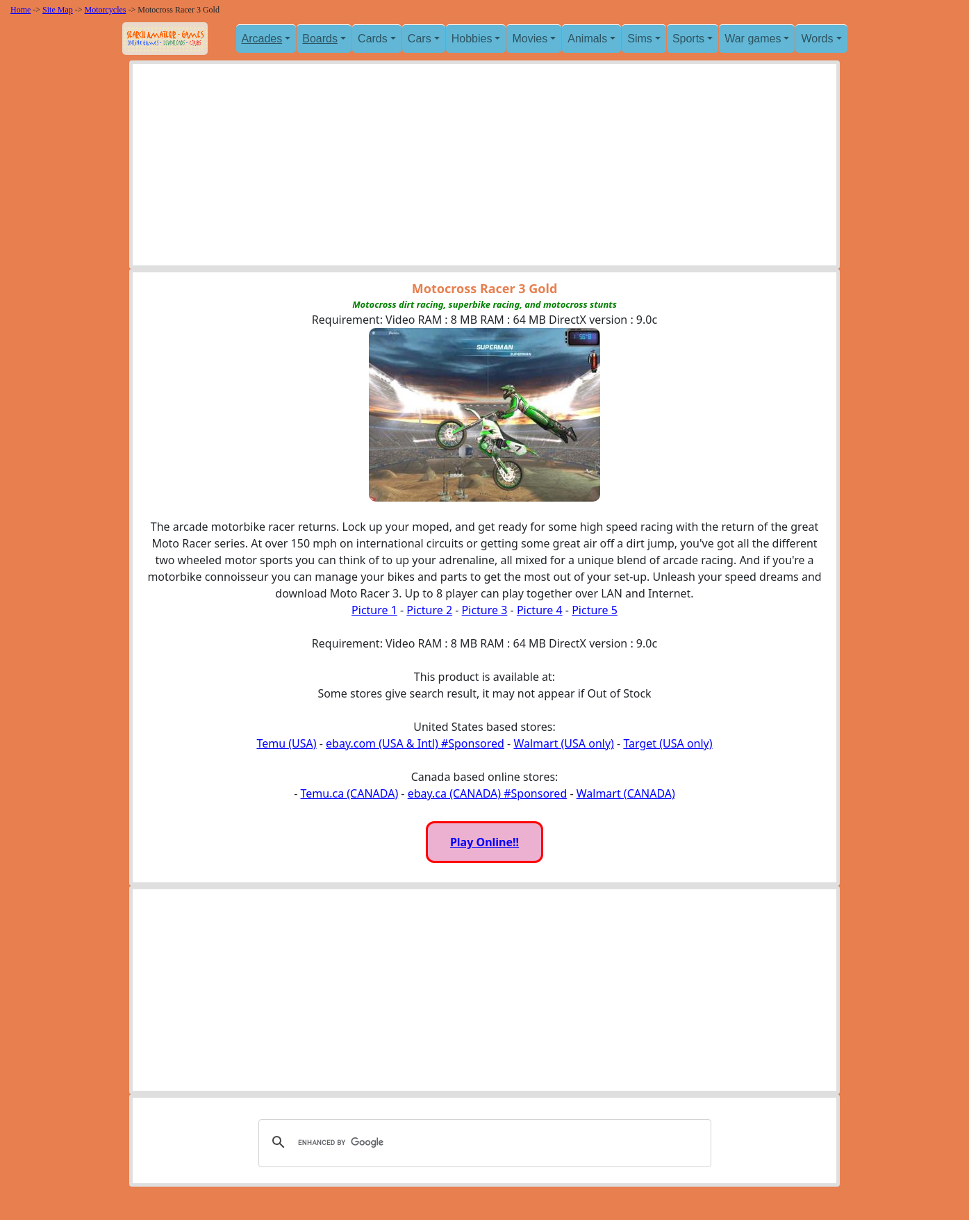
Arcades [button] (262, 38)
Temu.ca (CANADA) (350, 793)
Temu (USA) (286, 743)
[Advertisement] (484, 168)
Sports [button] (688, 38)
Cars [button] (419, 38)
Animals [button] (587, 38)
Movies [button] (529, 38)
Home (20, 10)
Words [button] (817, 38)
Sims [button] (639, 38)
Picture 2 (429, 610)
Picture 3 (485, 610)
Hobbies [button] (472, 38)
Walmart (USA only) (563, 743)
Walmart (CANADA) (626, 793)
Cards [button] (373, 38)
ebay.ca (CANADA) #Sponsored (488, 793)
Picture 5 (595, 610)
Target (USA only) (667, 743)
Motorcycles (105, 10)
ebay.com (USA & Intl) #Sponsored (415, 743)
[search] (483, 1142)
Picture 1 (374, 610)
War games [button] (752, 38)
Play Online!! (484, 842)
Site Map (57, 10)
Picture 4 (540, 610)
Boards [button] (320, 38)
